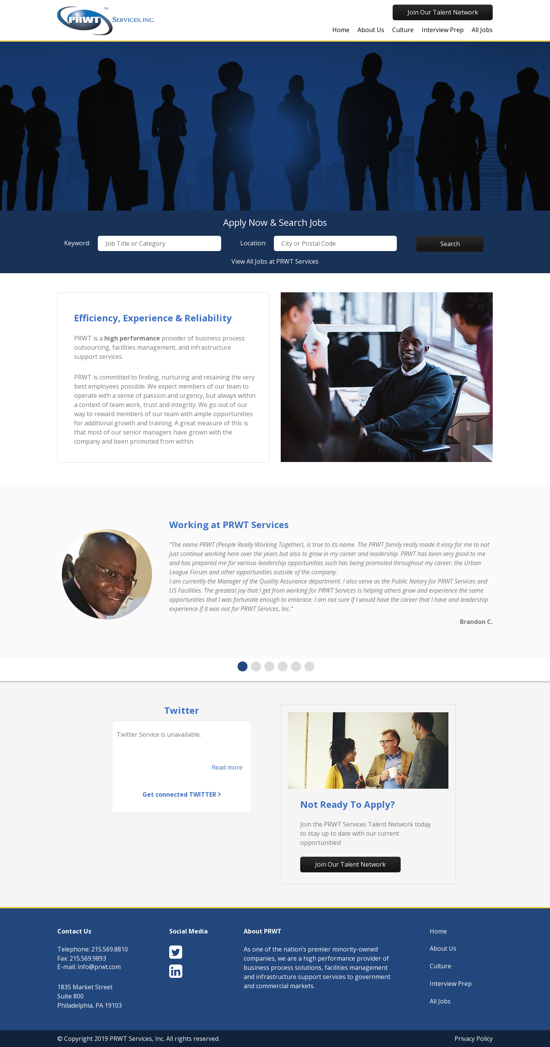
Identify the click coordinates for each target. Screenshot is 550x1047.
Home (340, 30)
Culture (403, 30)
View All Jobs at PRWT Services (275, 261)
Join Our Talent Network (443, 12)
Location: (253, 243)
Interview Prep (443, 30)
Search (450, 244)
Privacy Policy (474, 1038)
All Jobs (482, 30)
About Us (371, 30)
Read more (227, 767)
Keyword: (77, 243)
